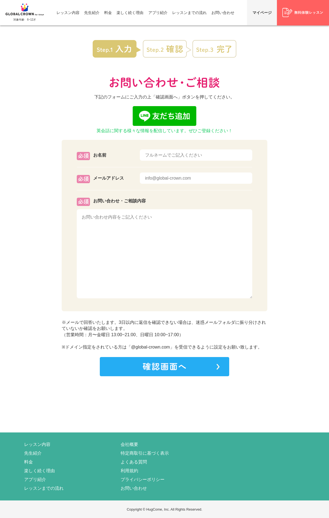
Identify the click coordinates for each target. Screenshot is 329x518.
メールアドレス (108, 178)
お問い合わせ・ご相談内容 (119, 201)
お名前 (99, 155)
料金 (108, 12)
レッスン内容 (68, 12)
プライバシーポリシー (142, 479)
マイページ (262, 12)
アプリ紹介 (158, 12)
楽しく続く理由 (130, 12)
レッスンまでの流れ (189, 12)
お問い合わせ (222, 12)
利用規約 (129, 470)
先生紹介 (92, 12)
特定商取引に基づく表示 (145, 453)
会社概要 (129, 444)
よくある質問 (134, 462)
